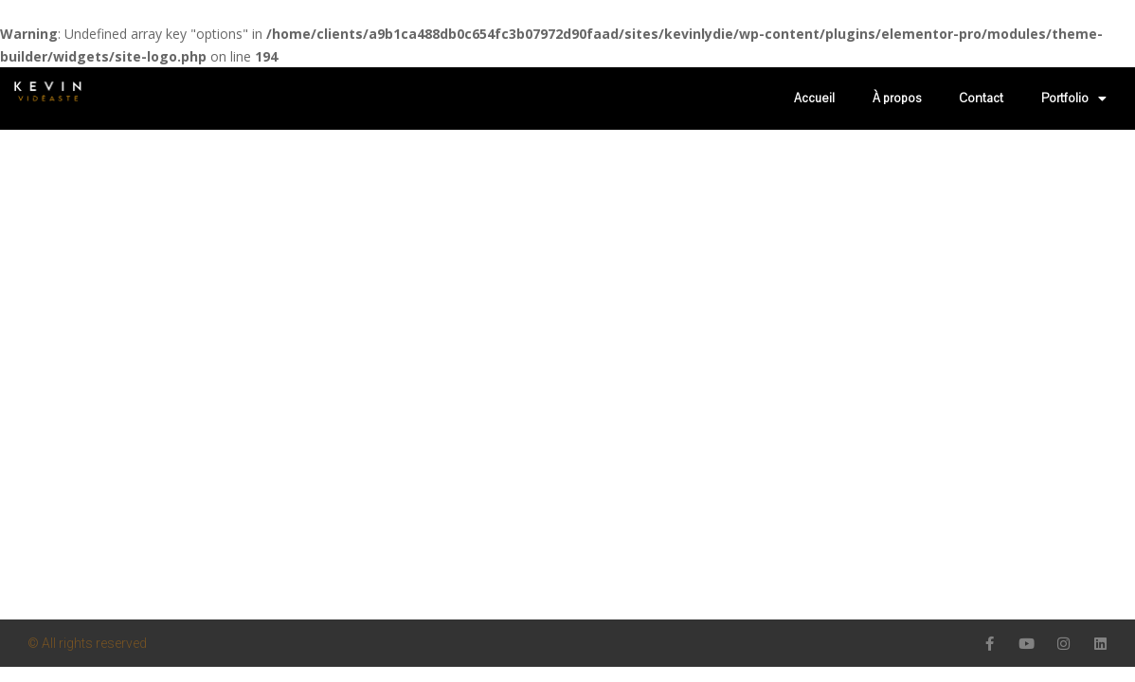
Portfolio (1074, 98)
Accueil (814, 98)
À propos (897, 98)
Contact (981, 98)
